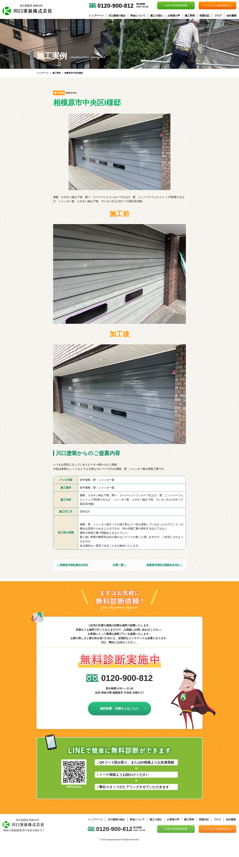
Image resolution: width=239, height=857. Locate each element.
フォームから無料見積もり (217, 5)
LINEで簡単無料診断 (175, 5)
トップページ (95, 15)
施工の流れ (156, 15)
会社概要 (232, 15)
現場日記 (204, 15)
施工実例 (190, 15)
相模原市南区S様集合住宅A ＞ (164, 564)
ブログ (218, 15)
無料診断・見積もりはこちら (119, 718)
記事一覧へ (119, 564)
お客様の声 (173, 15)
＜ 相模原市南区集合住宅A (72, 564)
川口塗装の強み (117, 15)
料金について (137, 15)
